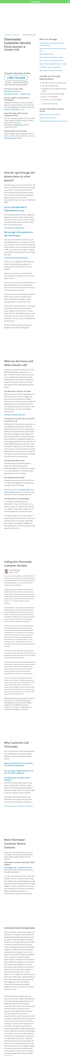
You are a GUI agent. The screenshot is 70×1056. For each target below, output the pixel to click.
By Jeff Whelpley (15, 570)
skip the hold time (10, 138)
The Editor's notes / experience (50, 67)
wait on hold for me (11, 492)
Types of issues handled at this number (53, 64)
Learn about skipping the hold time (16, 258)
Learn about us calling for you (14, 228)
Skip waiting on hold (11, 94)
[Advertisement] (19, 155)
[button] (68, 1)
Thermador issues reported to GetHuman (18, 806)
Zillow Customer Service (48, 118)
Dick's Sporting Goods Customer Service (53, 121)
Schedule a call (25, 94)
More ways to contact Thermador (51, 70)
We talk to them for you (12, 91)
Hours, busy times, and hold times (51, 61)
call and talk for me (26, 490)
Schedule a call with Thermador (15, 415)
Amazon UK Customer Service (50, 115)
